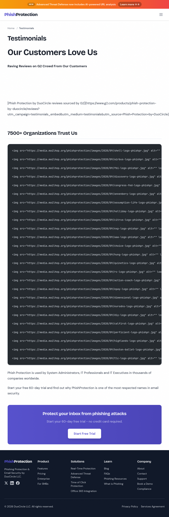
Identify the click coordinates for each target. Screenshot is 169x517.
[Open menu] (161, 14)
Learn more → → (129, 4)
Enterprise (44, 478)
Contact (142, 473)
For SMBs (43, 483)
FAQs (107, 473)
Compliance (144, 488)
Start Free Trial (84, 434)
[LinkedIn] (12, 483)
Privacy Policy (130, 506)
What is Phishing (113, 483)
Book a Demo (145, 483)
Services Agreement (153, 506)
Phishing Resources (115, 478)
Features (43, 468)
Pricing (42, 473)
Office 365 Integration (84, 491)
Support (142, 478)
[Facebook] (18, 483)
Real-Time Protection (83, 468)
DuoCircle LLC (12, 476)
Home (11, 28)
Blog (106, 468)
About (140, 468)
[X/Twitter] (6, 483)
